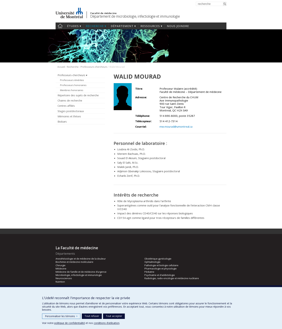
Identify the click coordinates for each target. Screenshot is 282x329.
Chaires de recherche (70, 100)
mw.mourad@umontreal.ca (176, 126)
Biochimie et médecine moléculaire (74, 261)
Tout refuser (92, 316)
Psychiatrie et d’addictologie (159, 275)
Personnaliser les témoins (61, 316)
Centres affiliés (66, 105)
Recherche (95, 26)
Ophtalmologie (152, 261)
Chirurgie (60, 265)
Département (122, 26)
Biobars (62, 121)
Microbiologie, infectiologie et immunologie (79, 275)
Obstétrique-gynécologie (157, 258)
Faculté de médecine (103, 13)
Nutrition (60, 281)
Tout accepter (114, 316)
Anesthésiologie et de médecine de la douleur (81, 258)
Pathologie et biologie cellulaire (161, 265)
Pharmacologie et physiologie (160, 268)
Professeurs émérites (72, 80)
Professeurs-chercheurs (94, 66)
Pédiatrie (149, 271)
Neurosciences (64, 278)
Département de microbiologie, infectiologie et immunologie (135, 16)
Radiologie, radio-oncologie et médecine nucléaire (171, 278)
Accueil (60, 25)
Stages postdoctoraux (71, 111)
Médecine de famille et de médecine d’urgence (81, 271)
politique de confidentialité (69, 323)
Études (73, 26)
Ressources (150, 26)
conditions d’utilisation (106, 323)
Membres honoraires (71, 90)
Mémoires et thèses (69, 116)
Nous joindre (178, 26)
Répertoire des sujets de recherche (78, 95)
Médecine (61, 268)
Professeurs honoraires (73, 85)
